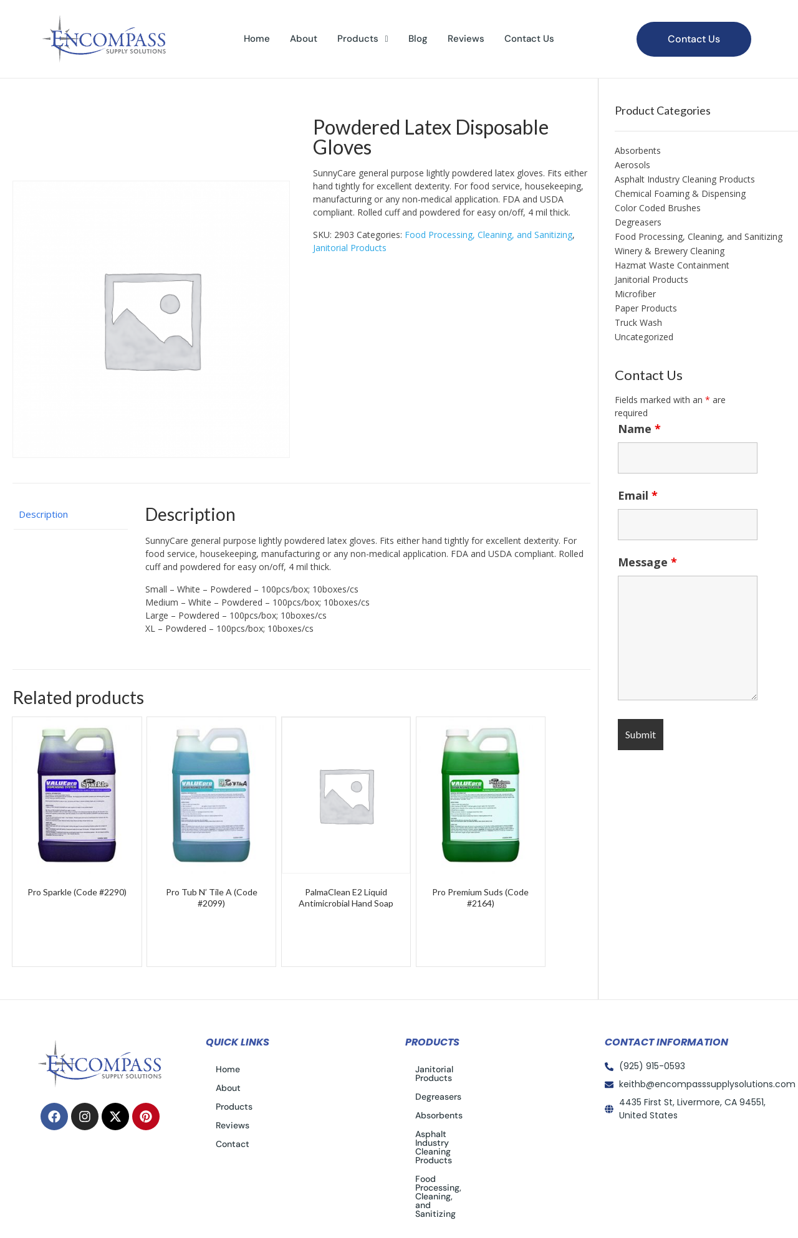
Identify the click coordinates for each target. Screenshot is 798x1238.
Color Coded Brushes (658, 208)
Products (362, 38)
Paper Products (646, 308)
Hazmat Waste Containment (672, 265)
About (303, 38)
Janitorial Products (350, 248)
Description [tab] (43, 514)
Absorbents (638, 150)
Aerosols (632, 165)
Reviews (466, 38)
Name (639, 428)
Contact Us (529, 38)
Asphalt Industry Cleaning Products (685, 179)
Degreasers (638, 222)
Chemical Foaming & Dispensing (680, 193)
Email (638, 495)
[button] (362, 39)
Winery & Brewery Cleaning (669, 251)
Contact (232, 1144)
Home (257, 38)
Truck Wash (638, 322)
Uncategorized (644, 337)
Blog (418, 38)
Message (647, 562)
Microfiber (635, 294)
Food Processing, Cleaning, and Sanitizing (488, 234)
